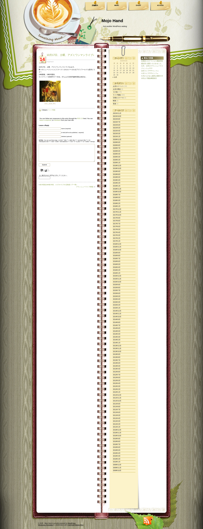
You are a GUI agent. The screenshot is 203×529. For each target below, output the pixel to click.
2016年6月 (116, 261)
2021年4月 (116, 131)
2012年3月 (116, 386)
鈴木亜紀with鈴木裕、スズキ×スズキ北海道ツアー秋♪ (58, 184)
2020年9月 (116, 142)
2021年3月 (116, 133)
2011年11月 (117, 398)
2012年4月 (116, 383)
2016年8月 (116, 255)
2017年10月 (117, 215)
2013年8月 (116, 357)
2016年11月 (117, 247)
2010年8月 (116, 441)
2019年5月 (116, 177)
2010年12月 (117, 430)
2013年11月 (117, 348)
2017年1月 (116, 241)
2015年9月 (116, 284)
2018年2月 (116, 203)
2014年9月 (116, 319)
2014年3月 (116, 337)
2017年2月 (116, 238)
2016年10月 (117, 250)
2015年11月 (117, 279)
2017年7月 (116, 224)
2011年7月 (116, 409)
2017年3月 (116, 235)
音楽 (114, 104)
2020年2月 (116, 160)
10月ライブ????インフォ (150, 71)
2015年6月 (116, 293)
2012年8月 (116, 372)
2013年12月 (117, 346)
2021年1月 (116, 136)
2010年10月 (117, 435)
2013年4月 (116, 369)
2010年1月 (116, 462)
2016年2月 (116, 270)
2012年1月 (116, 392)
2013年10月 (117, 351)
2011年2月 (116, 424)
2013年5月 (116, 366)
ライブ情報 (117, 95)
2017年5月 (116, 229)
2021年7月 (116, 122)
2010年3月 (116, 456)
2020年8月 (116, 145)
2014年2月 (116, 340)
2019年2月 (116, 183)
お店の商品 (117, 89)
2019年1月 (116, 186)
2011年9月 (116, 404)
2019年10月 (117, 168)
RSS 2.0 (80, 118)
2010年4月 (116, 453)
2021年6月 (116, 125)
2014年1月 (116, 343)
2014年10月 (117, 316)
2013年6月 (116, 363)
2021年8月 (116, 119)
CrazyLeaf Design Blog (75, 525)
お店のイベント (118, 86)
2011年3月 (116, 421)
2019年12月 (117, 165)
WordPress (72, 523)
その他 (115, 92)
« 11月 (114, 77)
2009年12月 (117, 465)
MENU (116, 5)
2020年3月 (116, 157)
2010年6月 (116, 447)
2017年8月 (116, 221)
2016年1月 (116, 273)
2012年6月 (116, 377)
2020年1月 (116, 162)
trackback (57, 120)
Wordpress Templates (45, 525)
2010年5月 (116, 450)
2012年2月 (116, 389)
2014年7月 (116, 325)
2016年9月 (116, 253)
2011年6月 (116, 412)
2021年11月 (117, 113)
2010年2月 (116, 459)
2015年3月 (116, 302)
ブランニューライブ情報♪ (85, 187)
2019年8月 (116, 174)
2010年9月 (116, 438)
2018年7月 (116, 194)
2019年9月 (116, 171)
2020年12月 (117, 139)
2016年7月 (116, 258)
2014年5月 (116, 331)
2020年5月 (116, 151)
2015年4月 (116, 299)
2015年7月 (116, 290)
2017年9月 (116, 218)
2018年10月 (117, 192)
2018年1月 (116, 206)
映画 (114, 101)
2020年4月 (116, 154)
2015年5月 (116, 296)
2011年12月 (117, 395)
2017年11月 (117, 212)
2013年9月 (116, 354)
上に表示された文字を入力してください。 (53, 175)
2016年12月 (117, 244)
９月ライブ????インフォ (149, 73)
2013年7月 (116, 360)
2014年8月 (116, 322)
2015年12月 (117, 276)
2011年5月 (116, 415)
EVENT (138, 5)
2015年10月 (117, 282)
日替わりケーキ (118, 98)
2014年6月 (116, 328)
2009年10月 (117, 470)
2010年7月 (116, 444)
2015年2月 (116, 305)
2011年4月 (116, 418)
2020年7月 (116, 148)
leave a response (45, 120)
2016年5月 (116, 264)
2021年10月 (117, 116)
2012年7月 (116, 375)
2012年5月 (116, 380)
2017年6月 (116, 226)
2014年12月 (117, 311)
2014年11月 (117, 313)
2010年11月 (117, 433)
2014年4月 (116, 334)
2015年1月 (116, 308)
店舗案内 (95, 5)
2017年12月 (117, 209)
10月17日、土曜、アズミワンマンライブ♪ (70, 55)
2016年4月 (116, 267)
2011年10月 (117, 401)
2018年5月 (116, 197)
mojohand (50, 61)
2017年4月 (116, 232)
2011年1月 (116, 427)
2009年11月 (117, 467)
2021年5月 (116, 128)
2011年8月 (116, 406)
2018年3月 (116, 200)
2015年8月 (116, 287)
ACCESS (160, 5)
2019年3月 (116, 180)
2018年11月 (117, 189)
